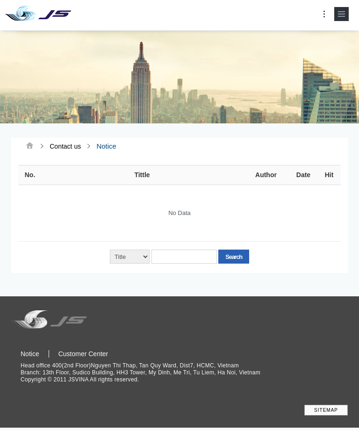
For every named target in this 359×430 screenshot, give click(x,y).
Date (303, 175)
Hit (329, 175)
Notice (30, 354)
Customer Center (83, 354)
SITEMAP (326, 411)
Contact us (65, 146)
